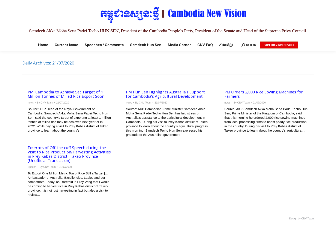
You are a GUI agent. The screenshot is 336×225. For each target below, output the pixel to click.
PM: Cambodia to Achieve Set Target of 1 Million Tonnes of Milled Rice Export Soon (66, 94)
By (45, 102)
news (31, 102)
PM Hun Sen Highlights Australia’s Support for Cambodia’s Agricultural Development (165, 94)
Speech (32, 166)
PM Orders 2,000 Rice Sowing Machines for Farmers (263, 94)
